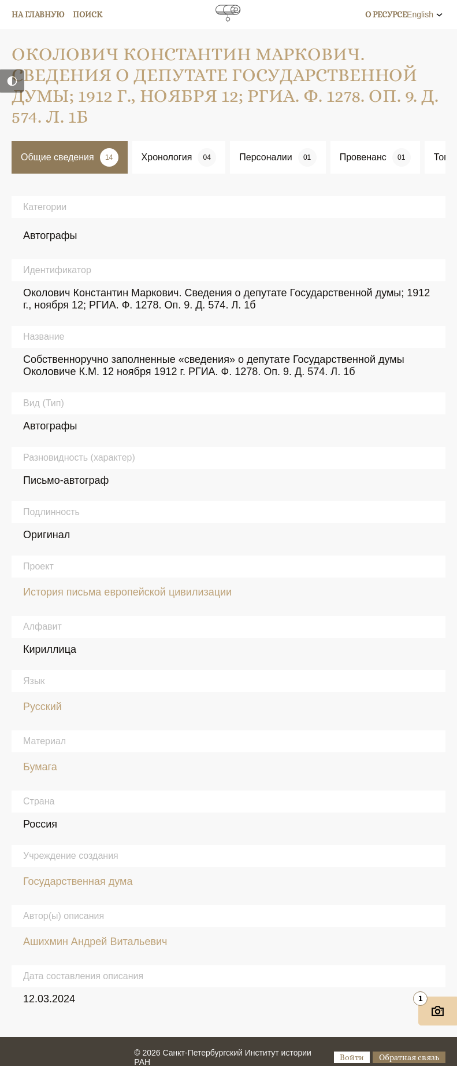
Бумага (40, 767)
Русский (42, 706)
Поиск (87, 14)
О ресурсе (386, 14)
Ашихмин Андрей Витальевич (95, 941)
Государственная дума (77, 881)
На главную (38, 14)
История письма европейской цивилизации (127, 592)
